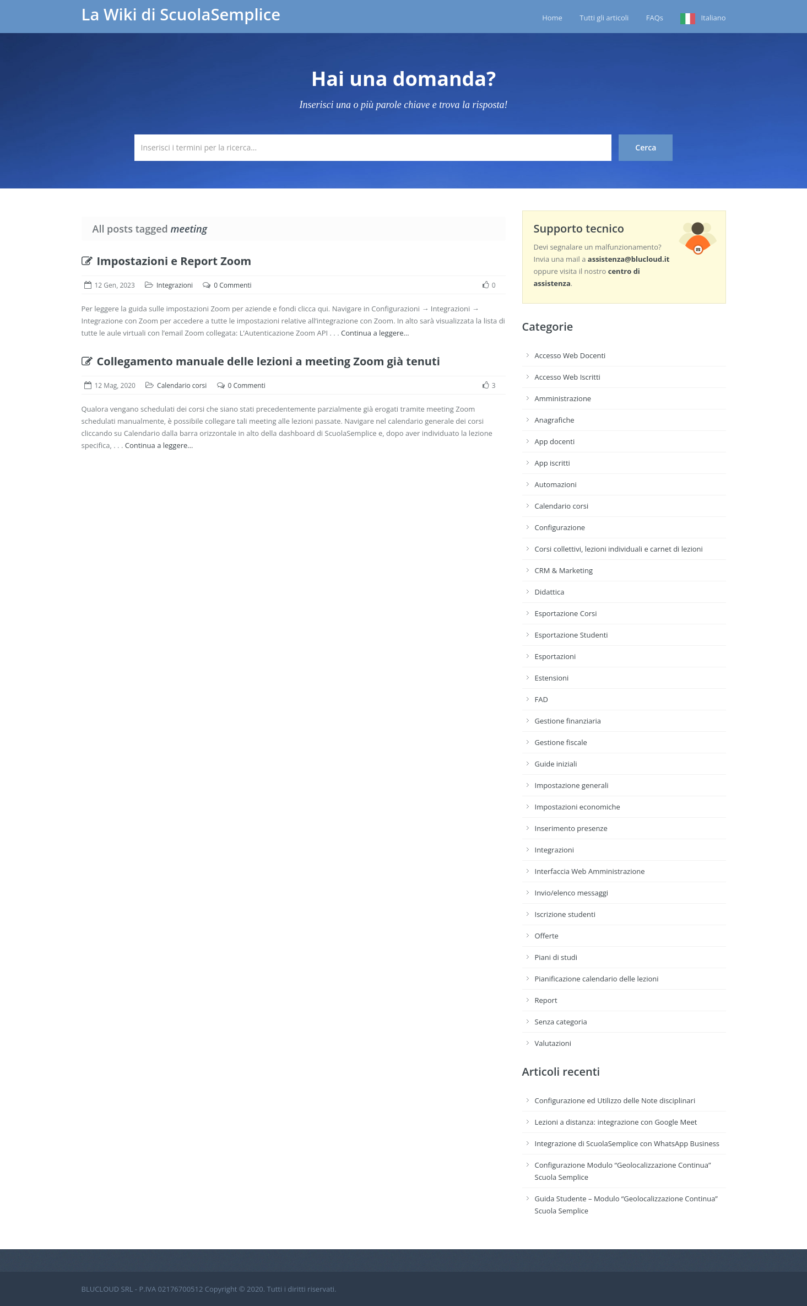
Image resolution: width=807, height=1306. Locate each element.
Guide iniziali (556, 764)
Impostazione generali (572, 785)
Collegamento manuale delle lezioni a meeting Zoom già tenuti (261, 361)
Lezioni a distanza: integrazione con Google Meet (616, 1122)
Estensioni (552, 678)
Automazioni (556, 484)
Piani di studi (556, 957)
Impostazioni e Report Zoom (167, 260)
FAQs (654, 18)
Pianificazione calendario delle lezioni (597, 979)
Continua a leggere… (375, 333)
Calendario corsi (182, 385)
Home (552, 18)
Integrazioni (174, 285)
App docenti (555, 441)
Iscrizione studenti (565, 914)
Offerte (547, 936)
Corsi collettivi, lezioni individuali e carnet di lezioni (619, 549)
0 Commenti (232, 285)
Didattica (550, 592)
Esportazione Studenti (571, 635)
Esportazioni (555, 656)
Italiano (713, 18)
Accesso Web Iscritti (567, 377)
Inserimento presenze (571, 828)
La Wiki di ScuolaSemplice (181, 14)
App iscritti (552, 463)
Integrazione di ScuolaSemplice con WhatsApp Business (627, 1143)
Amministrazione (563, 398)
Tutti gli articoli (604, 18)
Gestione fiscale (561, 742)
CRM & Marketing (564, 570)
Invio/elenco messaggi (572, 893)
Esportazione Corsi (566, 613)
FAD (541, 699)
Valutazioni (553, 1043)
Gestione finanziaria (568, 721)
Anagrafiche (555, 420)
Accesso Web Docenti (570, 355)
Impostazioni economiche (577, 807)
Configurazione (560, 527)
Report (546, 1000)
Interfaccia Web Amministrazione (590, 871)
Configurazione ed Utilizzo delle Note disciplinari (615, 1100)
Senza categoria (561, 1022)
